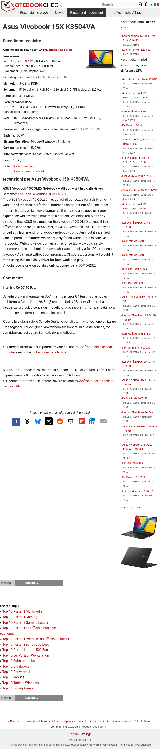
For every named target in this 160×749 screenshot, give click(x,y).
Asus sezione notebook (29, 171)
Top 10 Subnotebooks (18, 661)
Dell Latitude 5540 (133, 240)
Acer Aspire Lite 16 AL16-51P (139, 79)
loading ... (7, 583)
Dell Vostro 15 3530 (134, 477)
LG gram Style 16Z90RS (136, 49)
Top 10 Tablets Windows (20, 683)
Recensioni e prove (34, 13)
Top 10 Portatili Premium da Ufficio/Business (35, 639)
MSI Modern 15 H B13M (136, 333)
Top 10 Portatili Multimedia (22, 612)
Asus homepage (24, 166)
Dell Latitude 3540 (133, 254)
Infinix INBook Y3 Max (135, 269)
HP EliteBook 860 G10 (135, 282)
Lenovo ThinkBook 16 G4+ (137, 412)
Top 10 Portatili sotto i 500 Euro (25, 650)
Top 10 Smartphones (17, 688)
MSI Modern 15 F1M (134, 111)
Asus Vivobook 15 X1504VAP (139, 190)
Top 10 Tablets (13, 677)
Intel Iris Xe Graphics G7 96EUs (47, 77)
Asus (109, 721)
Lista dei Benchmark (51, 352)
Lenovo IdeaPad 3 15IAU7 (137, 491)
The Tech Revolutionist (34, 194)
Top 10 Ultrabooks (15, 666)
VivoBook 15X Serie (57, 50)
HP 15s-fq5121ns (132, 463)
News (59, 13)
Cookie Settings (80, 734)
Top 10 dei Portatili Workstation (25, 655)
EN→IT (61, 194)
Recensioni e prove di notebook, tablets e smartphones (42, 721)
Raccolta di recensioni (86, 13)
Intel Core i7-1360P (16, 61)
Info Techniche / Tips (125, 13)
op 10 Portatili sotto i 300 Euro (26, 644)
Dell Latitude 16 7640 (134, 398)
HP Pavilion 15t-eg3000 (136, 347)
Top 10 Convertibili (16, 672)
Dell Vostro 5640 (132, 125)
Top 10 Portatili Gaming (19, 617)
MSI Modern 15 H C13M (136, 176)
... (155, 13)
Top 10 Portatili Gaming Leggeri (25, 623)
